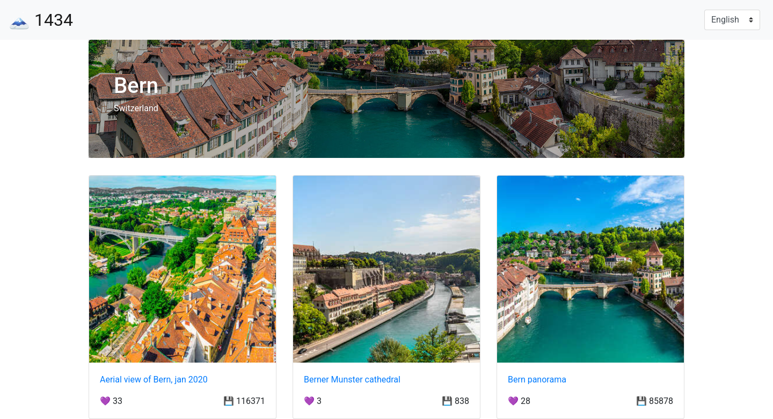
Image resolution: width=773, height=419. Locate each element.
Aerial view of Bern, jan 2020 (154, 379)
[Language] (732, 20)
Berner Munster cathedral (352, 379)
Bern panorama (537, 379)
